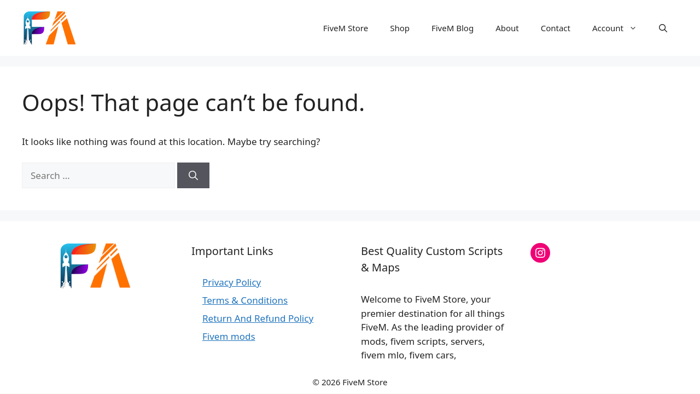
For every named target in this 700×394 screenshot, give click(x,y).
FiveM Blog (452, 27)
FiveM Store (345, 27)
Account (620, 27)
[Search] (193, 176)
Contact (555, 27)
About (507, 27)
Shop (400, 27)
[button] (663, 27)
